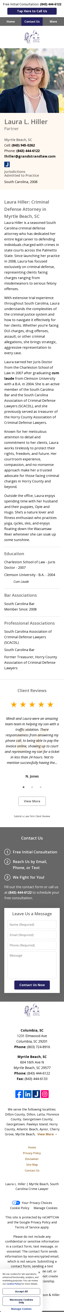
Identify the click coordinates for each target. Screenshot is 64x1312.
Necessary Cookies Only (21, 1301)
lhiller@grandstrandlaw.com (29, 156)
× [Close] (39, 1272)
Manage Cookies (46, 1208)
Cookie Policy (19, 1208)
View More (32, 801)
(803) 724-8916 (38, 1046)
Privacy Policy (32, 1153)
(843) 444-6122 (28, 150)
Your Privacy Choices (32, 1203)
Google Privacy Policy (35, 1222)
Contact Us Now (32, 985)
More (53, 21)
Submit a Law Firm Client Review (32, 816)
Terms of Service (27, 1227)
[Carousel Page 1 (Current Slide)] (23, 787)
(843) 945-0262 (23, 145)
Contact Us (32, 21)
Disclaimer (32, 1159)
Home (11, 21)
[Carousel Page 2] (32, 787)
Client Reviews (32, 690)
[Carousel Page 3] (40, 787)
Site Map (32, 1165)
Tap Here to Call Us (32, 11)
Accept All (21, 1291)
